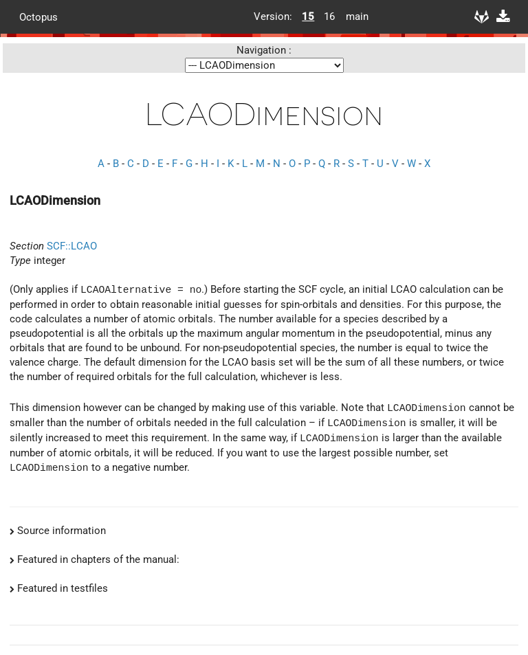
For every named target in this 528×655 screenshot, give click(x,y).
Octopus (38, 16)
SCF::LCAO (72, 246)
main (352, 16)
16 (329, 16)
